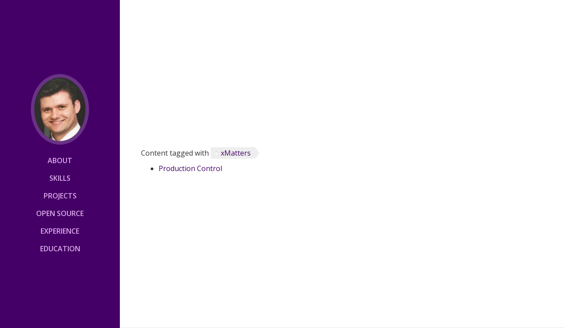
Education (60, 248)
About (60, 160)
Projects (60, 196)
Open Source (60, 213)
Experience (60, 231)
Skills (59, 178)
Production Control (190, 168)
